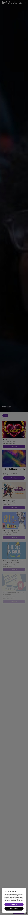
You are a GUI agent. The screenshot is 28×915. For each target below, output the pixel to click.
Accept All (14, 904)
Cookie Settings (14, 908)
